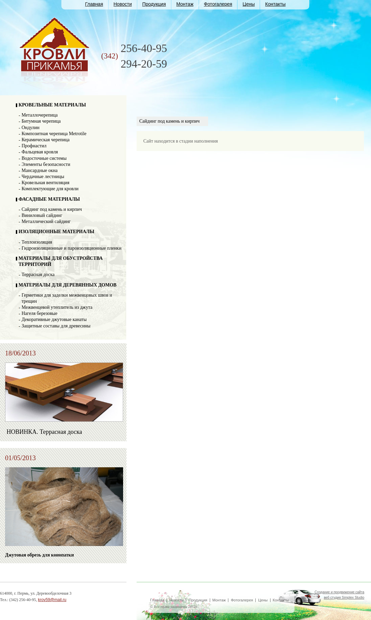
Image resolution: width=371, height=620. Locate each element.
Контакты (275, 4)
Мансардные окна (40, 170)
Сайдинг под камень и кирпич (52, 209)
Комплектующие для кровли (50, 188)
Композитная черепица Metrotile (54, 133)
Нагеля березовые (39, 313)
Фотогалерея (218, 4)
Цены (248, 4)
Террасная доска (38, 274)
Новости (123, 4)
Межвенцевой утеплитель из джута (57, 307)
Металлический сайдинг (46, 221)
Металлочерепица (40, 115)
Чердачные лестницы (43, 176)
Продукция (154, 4)
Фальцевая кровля (40, 151)
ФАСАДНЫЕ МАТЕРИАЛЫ (49, 199)
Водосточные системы (44, 158)
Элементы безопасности (46, 164)
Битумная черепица (41, 121)
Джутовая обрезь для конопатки (39, 554)
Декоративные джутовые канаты (54, 319)
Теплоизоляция (37, 242)
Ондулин (30, 127)
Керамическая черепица (45, 139)
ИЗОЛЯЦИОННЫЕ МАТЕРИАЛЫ (56, 231)
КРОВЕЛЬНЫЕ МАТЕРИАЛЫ (52, 104)
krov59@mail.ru (52, 599)
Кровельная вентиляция (45, 182)
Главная (94, 4)
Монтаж (185, 4)
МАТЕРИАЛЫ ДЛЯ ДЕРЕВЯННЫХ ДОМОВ (67, 285)
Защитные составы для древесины (56, 325)
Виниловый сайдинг (42, 215)
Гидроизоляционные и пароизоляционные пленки (71, 248)
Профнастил (34, 145)
